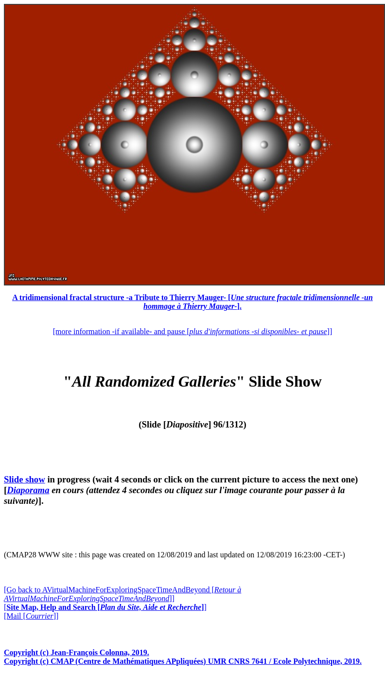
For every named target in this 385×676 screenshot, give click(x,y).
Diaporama (28, 490)
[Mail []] (31, 616)
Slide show (24, 479)
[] (105, 607)
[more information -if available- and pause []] (192, 331)
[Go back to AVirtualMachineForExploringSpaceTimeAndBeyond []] (122, 594)
